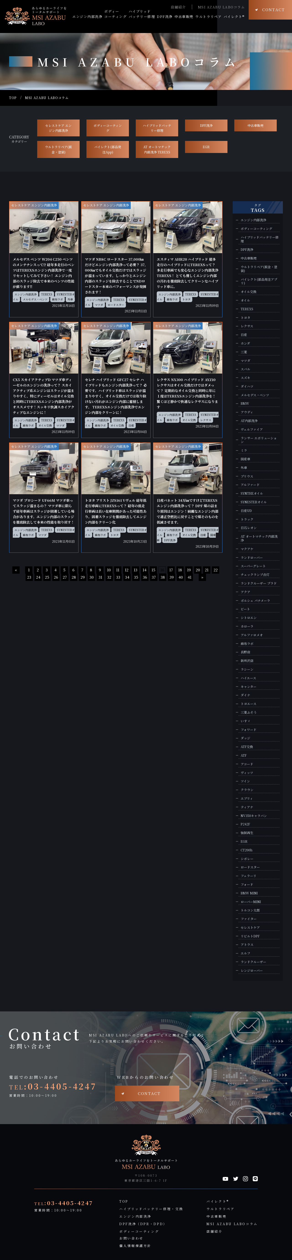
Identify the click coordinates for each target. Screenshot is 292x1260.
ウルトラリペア (220, 1209)
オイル (245, 300)
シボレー (247, 859)
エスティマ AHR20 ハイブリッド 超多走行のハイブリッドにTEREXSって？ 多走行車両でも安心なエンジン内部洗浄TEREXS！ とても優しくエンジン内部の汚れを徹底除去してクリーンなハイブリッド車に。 (187, 273)
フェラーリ (248, 876)
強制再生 (247, 833)
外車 (70, 299)
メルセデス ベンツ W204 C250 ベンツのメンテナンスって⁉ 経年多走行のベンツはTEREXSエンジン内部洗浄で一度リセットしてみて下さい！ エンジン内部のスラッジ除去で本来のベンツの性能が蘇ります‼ (43, 273)
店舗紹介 (178, 7)
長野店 (245, 652)
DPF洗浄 (206, 125)
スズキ (245, 378)
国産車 (245, 459)
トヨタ (186, 299)
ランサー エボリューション (259, 440)
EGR (206, 147)
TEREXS (46, 294)
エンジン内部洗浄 (25, 294)
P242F (245, 824)
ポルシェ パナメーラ (255, 601)
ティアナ (247, 807)
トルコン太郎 (250, 910)
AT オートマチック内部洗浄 (259, 538)
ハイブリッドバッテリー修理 (157, 128)
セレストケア (250, 927)
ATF (244, 755)
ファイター (249, 919)
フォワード (248, 730)
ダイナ (245, 695)
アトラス (247, 945)
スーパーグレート (253, 566)
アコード (247, 764)
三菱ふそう (249, 712)
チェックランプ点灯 (255, 575)
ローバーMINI (251, 902)
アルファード (250, 485)
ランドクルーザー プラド (259, 583)
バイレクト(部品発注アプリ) (259, 281)
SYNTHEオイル (252, 493)
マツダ (99, 305)
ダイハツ (247, 386)
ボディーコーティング (108, 128)
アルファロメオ (252, 635)
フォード (247, 884)
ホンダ (245, 343)
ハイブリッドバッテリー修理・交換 (151, 1209)
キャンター (248, 687)
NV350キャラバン (254, 816)
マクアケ (247, 549)
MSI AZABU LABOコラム (221, 7)
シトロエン (249, 618)
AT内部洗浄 (249, 421)
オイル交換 (45, 425)
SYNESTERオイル (254, 502)
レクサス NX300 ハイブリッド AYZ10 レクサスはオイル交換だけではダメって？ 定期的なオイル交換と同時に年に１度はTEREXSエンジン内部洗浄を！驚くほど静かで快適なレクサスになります (187, 393)
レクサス (205, 420)
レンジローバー (252, 970)
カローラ (247, 626)
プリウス (247, 476)
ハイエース (248, 678)
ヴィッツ (247, 773)
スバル (245, 369)
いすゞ (245, 721)
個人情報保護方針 (135, 1245)
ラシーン (247, 669)
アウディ (247, 412)
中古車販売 (255, 125)
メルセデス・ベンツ (35, 299)
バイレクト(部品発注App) (107, 149)
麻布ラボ (57, 299)
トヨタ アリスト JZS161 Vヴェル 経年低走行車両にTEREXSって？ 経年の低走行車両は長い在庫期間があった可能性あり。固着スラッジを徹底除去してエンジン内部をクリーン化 (115, 511)
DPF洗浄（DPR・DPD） (143, 1224)
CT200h (247, 850)
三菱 (244, 352)
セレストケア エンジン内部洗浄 (58, 128)
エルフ (245, 953)
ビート (245, 609)
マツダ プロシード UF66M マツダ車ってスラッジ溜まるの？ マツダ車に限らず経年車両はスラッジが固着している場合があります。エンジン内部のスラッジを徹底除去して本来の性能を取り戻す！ (43, 511)
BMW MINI (249, 893)
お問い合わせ (131, 1238)
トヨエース (248, 704)
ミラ (244, 450)
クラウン (247, 790)
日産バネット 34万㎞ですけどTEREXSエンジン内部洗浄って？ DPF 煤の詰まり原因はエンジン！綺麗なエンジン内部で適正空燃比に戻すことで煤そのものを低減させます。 (187, 511)
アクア (245, 592)
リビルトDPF (250, 936)
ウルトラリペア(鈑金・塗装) (58, 149)
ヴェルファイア (252, 429)
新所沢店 (247, 661)
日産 (131, 425)
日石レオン (249, 528)
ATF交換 (247, 747)
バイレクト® (217, 1201)
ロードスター (116, 305)
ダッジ (245, 738)
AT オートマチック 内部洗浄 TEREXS (157, 149)
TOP (13, 98)
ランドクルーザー (253, 962)
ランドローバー (252, 558)
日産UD (246, 511)
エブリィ (247, 798)
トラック (247, 519)
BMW (245, 403)
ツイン (245, 781)
